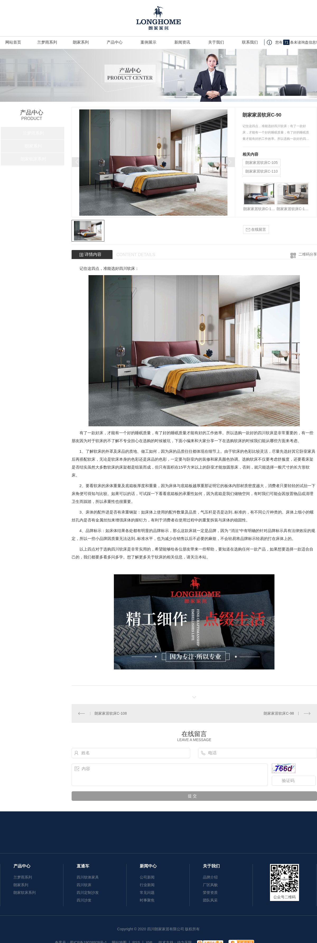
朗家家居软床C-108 (111, 713)
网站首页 (13, 42)
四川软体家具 (88, 877)
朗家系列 (81, 42)
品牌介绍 (210, 877)
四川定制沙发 (88, 892)
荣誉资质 (210, 892)
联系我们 (250, 42)
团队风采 (210, 900)
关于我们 (216, 42)
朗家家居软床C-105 (261, 162)
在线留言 (256, 229)
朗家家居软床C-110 (261, 171)
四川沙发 (84, 900)
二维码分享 (308, 254)
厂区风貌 (210, 885)
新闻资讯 (182, 42)
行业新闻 (147, 885)
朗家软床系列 (33, 159)
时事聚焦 (147, 900)
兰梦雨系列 (47, 42)
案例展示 (148, 42)
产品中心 (115, 42)
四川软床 (127, 268)
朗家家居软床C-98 (279, 713)
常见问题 (147, 892)
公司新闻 (147, 877)
